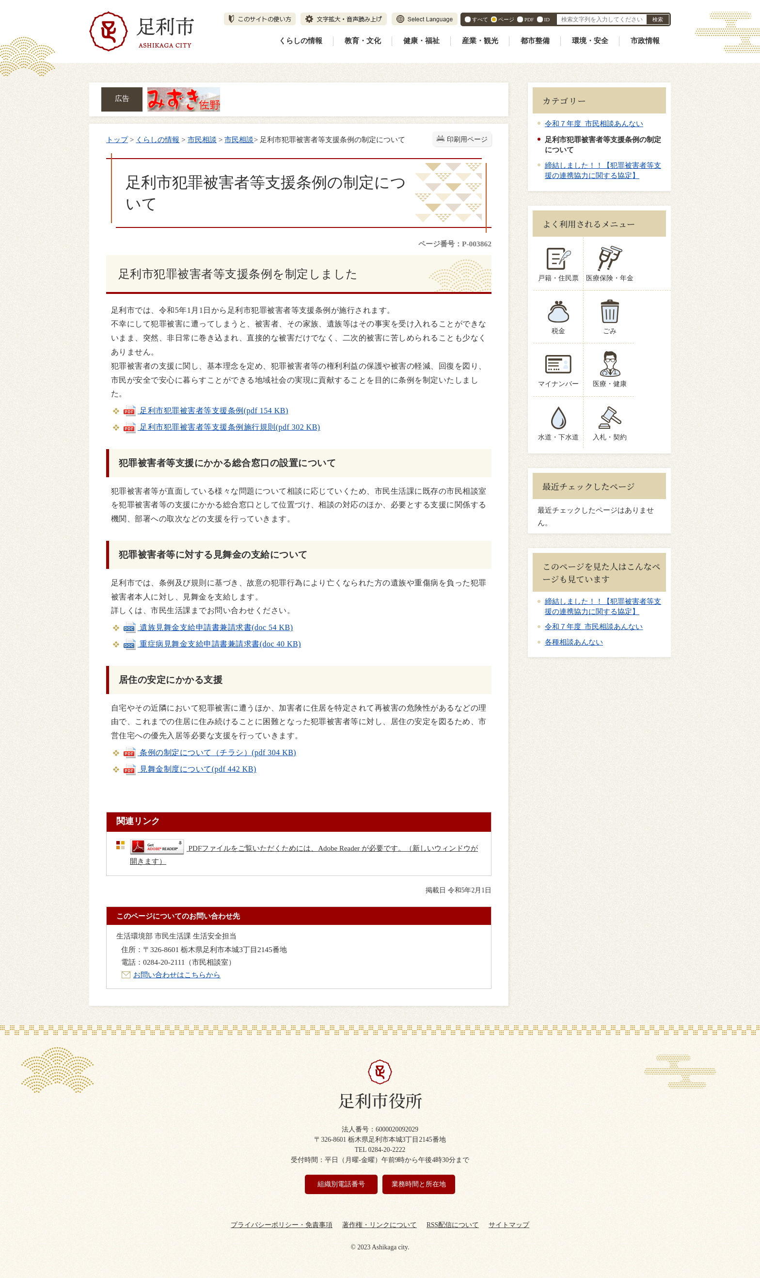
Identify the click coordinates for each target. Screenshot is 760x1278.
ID (547, 19)
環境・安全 (590, 41)
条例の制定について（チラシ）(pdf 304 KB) (209, 752)
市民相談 (202, 139)
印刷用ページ (467, 139)
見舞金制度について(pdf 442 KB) (189, 769)
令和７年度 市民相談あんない (594, 123)
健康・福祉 (421, 41)
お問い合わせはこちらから (177, 975)
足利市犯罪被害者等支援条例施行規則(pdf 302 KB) (221, 427)
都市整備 (535, 41)
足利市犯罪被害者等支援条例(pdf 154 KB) (205, 410)
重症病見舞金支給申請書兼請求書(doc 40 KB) (212, 644)
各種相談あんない (574, 642)
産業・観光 (480, 41)
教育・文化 (363, 41)
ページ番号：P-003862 (454, 244)
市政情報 (645, 41)
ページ (506, 19)
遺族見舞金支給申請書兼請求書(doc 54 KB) (208, 627)
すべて (480, 19)
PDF (529, 19)
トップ (117, 139)
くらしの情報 (300, 41)
